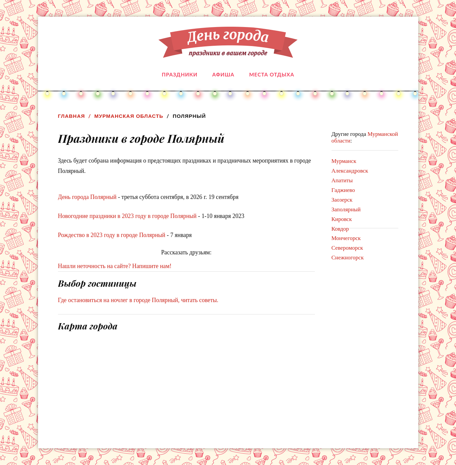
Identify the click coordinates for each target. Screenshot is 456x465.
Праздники (179, 74)
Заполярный (346, 209)
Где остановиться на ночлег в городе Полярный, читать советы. (138, 300)
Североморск (347, 248)
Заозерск (342, 200)
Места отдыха (271, 74)
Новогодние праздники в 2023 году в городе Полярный (127, 216)
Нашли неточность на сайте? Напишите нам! (115, 266)
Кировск (342, 219)
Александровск (350, 171)
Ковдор (340, 229)
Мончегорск (346, 238)
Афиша (223, 74)
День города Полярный (87, 197)
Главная (71, 116)
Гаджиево (343, 190)
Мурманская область (128, 116)
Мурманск (344, 161)
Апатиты (342, 180)
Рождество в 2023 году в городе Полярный (111, 235)
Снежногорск (348, 257)
